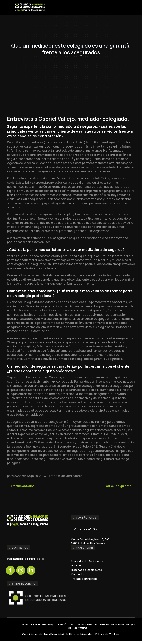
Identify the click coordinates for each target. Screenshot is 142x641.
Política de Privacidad (79, 634)
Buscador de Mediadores (87, 561)
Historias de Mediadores (65, 476)
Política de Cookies (107, 634)
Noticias (76, 565)
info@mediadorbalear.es (26, 558)
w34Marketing (78, 628)
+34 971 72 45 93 (84, 529)
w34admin (19, 476)
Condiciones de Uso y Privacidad (43, 634)
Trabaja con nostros (84, 579)
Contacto (77, 574)
